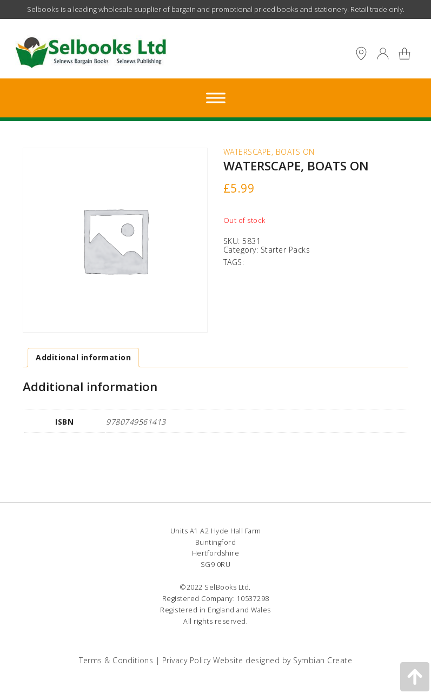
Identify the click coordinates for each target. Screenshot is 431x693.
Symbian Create (322, 660)
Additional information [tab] (83, 357)
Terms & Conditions (116, 660)
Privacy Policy (186, 660)
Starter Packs (285, 250)
